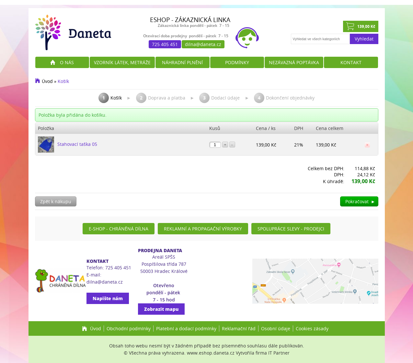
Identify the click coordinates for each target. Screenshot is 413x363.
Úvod (47, 81)
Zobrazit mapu (161, 309)
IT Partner (279, 353)
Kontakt (350, 62)
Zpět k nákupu (55, 201)
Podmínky (237, 62)
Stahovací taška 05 (77, 144)
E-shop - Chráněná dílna (118, 229)
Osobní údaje (275, 328)
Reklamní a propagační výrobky (203, 229)
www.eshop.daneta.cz (211, 353)
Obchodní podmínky (129, 328)
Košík (63, 81)
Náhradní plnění (182, 62)
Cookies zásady (312, 328)
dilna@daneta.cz (203, 44)
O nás (67, 62)
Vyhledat (364, 39)
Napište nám (108, 298)
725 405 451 (165, 44)
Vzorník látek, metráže (122, 62)
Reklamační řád (239, 328)
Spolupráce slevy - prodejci (291, 229)
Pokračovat (360, 201)
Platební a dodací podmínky (186, 328)
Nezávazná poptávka (294, 62)
